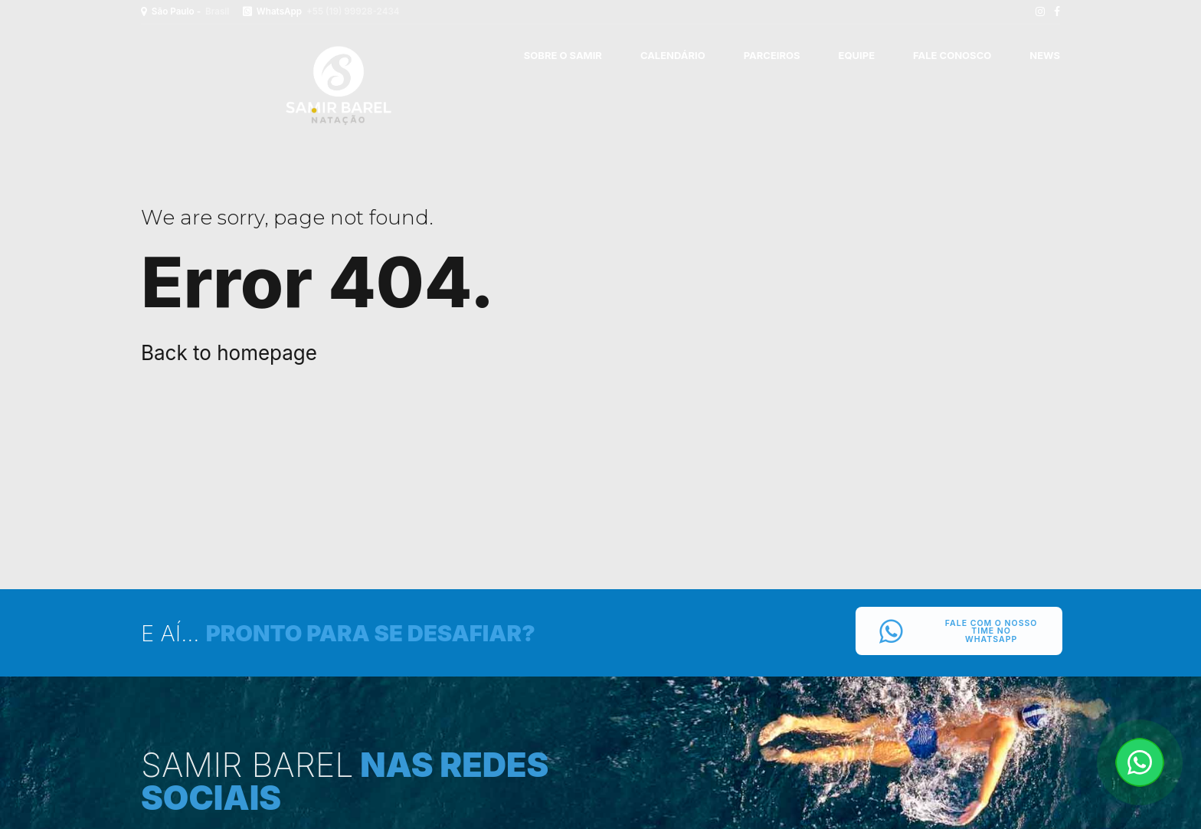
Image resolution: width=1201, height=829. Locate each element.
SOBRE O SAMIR (563, 55)
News (1044, 55)
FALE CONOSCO (952, 55)
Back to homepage (229, 353)
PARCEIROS (772, 55)
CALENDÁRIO (672, 55)
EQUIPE (857, 55)
